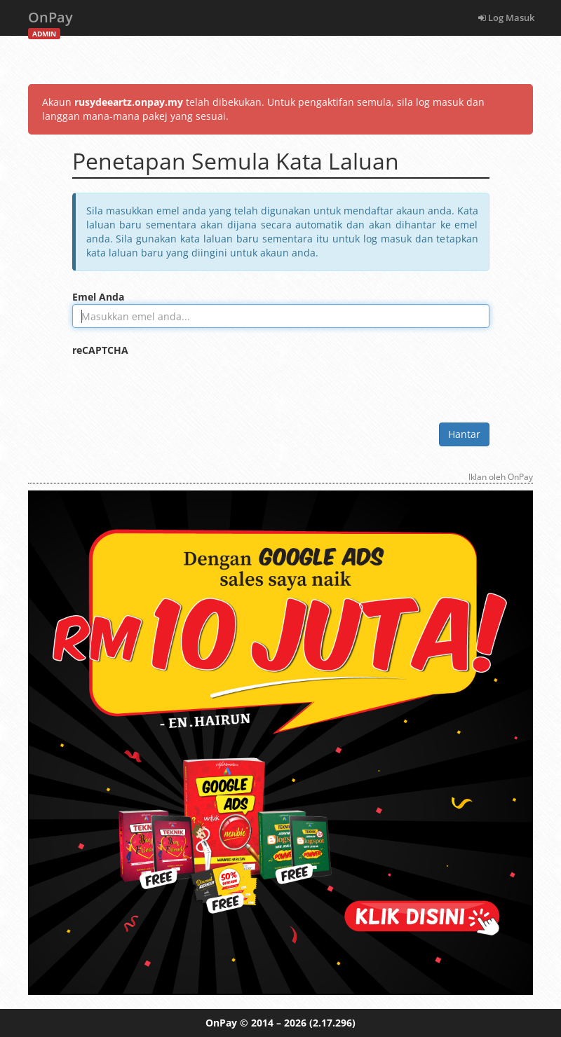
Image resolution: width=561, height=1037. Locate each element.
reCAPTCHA (100, 350)
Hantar (464, 434)
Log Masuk (506, 17)
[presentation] (178, 384)
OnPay (50, 21)
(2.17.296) (332, 1022)
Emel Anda (98, 296)
